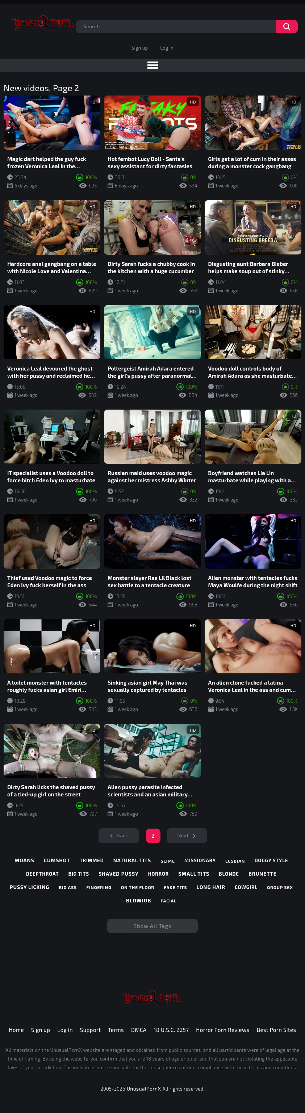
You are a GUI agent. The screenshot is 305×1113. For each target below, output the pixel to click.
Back (122, 835)
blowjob (138, 900)
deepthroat (42, 874)
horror (158, 874)
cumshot (57, 860)
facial (169, 900)
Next (183, 835)
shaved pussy (118, 874)
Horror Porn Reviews (222, 1030)
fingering (98, 887)
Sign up (139, 48)
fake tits (175, 887)
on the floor (137, 887)
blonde (229, 874)
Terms (116, 1030)
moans (24, 860)
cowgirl (246, 887)
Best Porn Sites (276, 1030)
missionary (200, 860)
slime (167, 860)
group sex (280, 887)
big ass (68, 887)
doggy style (271, 860)
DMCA (139, 1030)
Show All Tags (153, 926)
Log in (167, 48)
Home (16, 1030)
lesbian (235, 860)
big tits (78, 874)
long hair (211, 887)
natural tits (132, 860)
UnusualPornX (144, 1089)
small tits (193, 874)
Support (90, 1030)
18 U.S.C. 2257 (171, 1030)
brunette (262, 874)
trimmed (92, 860)
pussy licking (29, 887)
